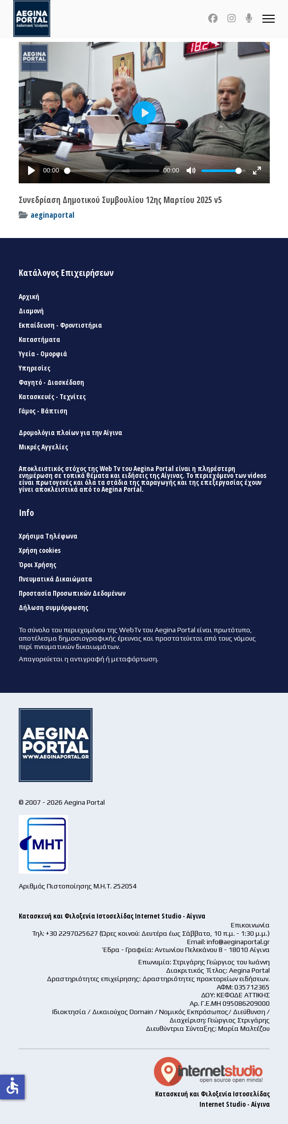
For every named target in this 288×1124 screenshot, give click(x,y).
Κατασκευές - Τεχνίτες (52, 396)
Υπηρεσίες (34, 368)
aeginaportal (52, 214)
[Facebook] (213, 18)
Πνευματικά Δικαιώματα (55, 579)
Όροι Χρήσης (37, 564)
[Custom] (249, 18)
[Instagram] (231, 18)
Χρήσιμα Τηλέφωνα (48, 536)
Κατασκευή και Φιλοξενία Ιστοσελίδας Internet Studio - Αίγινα (112, 915)
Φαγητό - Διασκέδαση (51, 382)
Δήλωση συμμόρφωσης (53, 607)
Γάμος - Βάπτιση (43, 411)
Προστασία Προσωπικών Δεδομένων (72, 593)
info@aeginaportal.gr (238, 942)
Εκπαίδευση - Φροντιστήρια (60, 325)
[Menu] (268, 18)
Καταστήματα (39, 339)
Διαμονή (31, 310)
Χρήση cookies (40, 550)
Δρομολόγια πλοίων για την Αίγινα (70, 432)
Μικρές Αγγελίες (43, 446)
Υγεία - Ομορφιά (43, 353)
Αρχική (29, 296)
